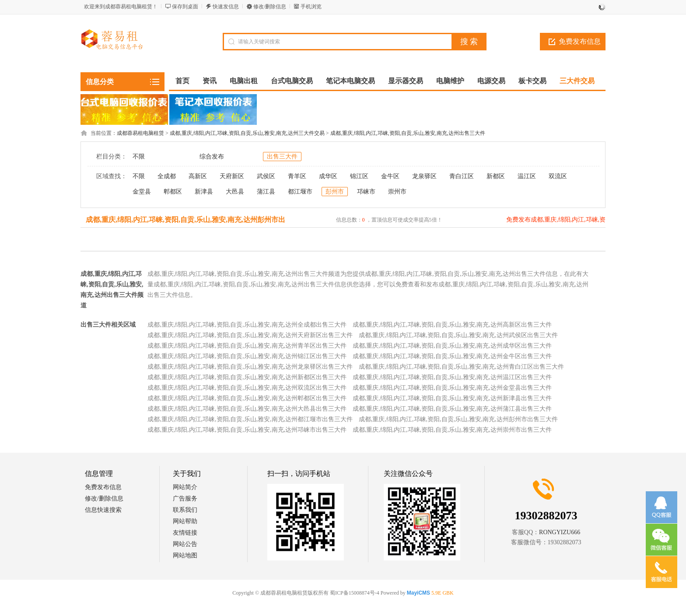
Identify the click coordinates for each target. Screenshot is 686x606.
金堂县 (142, 191)
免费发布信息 (580, 41)
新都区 (495, 176)
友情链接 (185, 532)
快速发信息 (226, 7)
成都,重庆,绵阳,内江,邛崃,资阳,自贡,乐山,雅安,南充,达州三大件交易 (247, 133)
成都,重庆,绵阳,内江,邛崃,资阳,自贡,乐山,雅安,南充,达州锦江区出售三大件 (246, 356)
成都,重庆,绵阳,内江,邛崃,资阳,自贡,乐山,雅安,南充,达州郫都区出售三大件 (246, 398)
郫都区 (173, 191)
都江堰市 (300, 191)
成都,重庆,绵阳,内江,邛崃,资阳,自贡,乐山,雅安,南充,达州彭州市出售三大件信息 (185, 227)
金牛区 (390, 176)
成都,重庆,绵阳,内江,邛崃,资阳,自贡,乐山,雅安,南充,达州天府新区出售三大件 (250, 335)
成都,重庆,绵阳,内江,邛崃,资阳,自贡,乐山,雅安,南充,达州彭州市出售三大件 (458, 419)
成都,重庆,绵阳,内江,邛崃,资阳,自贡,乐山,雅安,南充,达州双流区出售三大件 (246, 387)
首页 (182, 81)
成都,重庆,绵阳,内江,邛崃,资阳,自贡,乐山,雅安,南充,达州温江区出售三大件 (452, 377)
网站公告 (185, 544)
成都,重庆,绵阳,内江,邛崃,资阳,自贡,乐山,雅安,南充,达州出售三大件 (407, 133)
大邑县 (235, 191)
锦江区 (359, 176)
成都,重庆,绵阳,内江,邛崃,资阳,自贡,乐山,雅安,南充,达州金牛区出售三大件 (452, 356)
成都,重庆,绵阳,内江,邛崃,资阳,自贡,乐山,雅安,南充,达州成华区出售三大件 (452, 345)
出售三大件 (282, 156)
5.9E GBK (442, 593)
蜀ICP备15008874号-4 (354, 593)
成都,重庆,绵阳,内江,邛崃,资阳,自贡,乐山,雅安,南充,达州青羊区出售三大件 (246, 345)
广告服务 (185, 498)
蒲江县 (266, 191)
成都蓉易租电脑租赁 (140, 133)
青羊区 (297, 176)
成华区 (328, 176)
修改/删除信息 (269, 7)
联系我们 (185, 510)
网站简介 (185, 487)
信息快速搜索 (103, 510)
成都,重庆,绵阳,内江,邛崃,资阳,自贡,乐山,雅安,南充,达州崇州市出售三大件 (452, 429)
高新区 (198, 176)
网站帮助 (185, 521)
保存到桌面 (185, 7)
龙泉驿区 (424, 176)
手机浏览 (311, 7)
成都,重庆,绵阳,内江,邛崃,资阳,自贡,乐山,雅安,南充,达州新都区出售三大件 (246, 377)
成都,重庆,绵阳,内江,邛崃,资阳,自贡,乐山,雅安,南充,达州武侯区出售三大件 (458, 335)
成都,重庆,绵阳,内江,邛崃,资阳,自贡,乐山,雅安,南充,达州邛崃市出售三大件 (246, 429)
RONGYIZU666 (559, 532)
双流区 (558, 176)
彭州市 (335, 191)
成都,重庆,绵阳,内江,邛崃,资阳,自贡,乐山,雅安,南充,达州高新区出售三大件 (452, 324)
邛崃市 (366, 191)
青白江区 (461, 176)
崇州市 (397, 191)
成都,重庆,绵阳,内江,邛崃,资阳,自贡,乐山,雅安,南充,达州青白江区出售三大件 (461, 366)
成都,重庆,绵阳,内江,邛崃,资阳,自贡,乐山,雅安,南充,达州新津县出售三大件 (452, 398)
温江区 (527, 176)
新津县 (204, 191)
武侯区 (266, 176)
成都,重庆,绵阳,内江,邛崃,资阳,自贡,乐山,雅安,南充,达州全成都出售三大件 (246, 324)
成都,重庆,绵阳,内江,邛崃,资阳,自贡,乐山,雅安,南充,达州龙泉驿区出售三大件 (250, 366)
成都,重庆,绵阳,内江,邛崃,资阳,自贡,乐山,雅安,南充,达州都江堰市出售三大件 (250, 419)
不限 (139, 156)
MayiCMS (418, 593)
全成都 (167, 176)
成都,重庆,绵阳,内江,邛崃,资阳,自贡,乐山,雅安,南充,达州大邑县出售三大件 (246, 408)
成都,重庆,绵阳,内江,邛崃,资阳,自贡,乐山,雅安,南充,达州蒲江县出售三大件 (452, 408)
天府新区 (232, 176)
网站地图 (185, 555)
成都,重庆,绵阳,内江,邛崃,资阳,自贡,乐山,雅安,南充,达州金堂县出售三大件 (452, 387)
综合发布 (212, 156)
